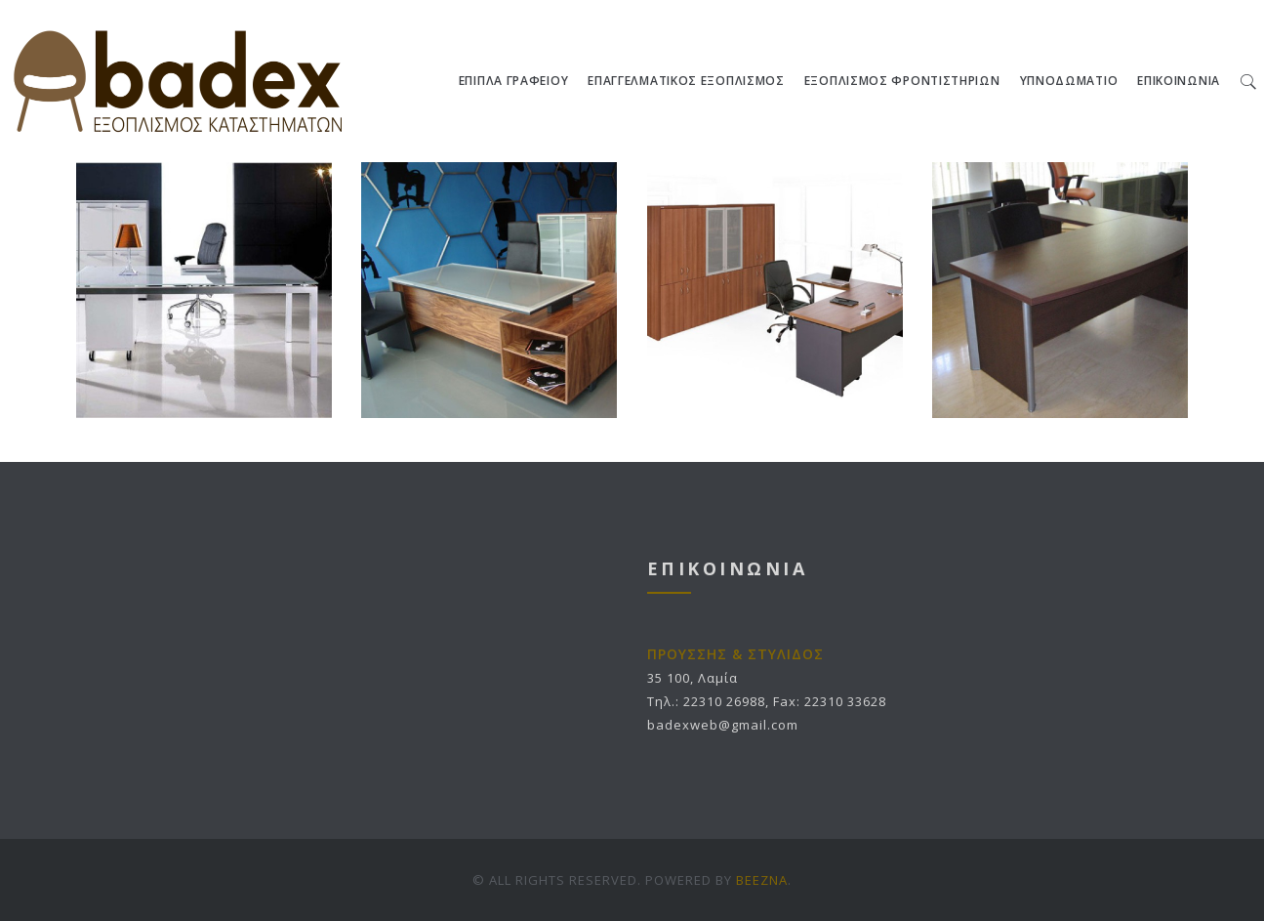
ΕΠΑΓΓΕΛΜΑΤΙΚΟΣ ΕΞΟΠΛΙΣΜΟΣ (686, 80)
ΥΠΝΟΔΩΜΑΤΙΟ (1069, 80)
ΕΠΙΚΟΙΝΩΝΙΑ (1178, 80)
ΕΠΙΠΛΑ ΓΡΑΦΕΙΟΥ (514, 80)
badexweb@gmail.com (722, 724)
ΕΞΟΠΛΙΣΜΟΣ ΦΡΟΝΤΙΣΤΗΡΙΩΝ (902, 80)
